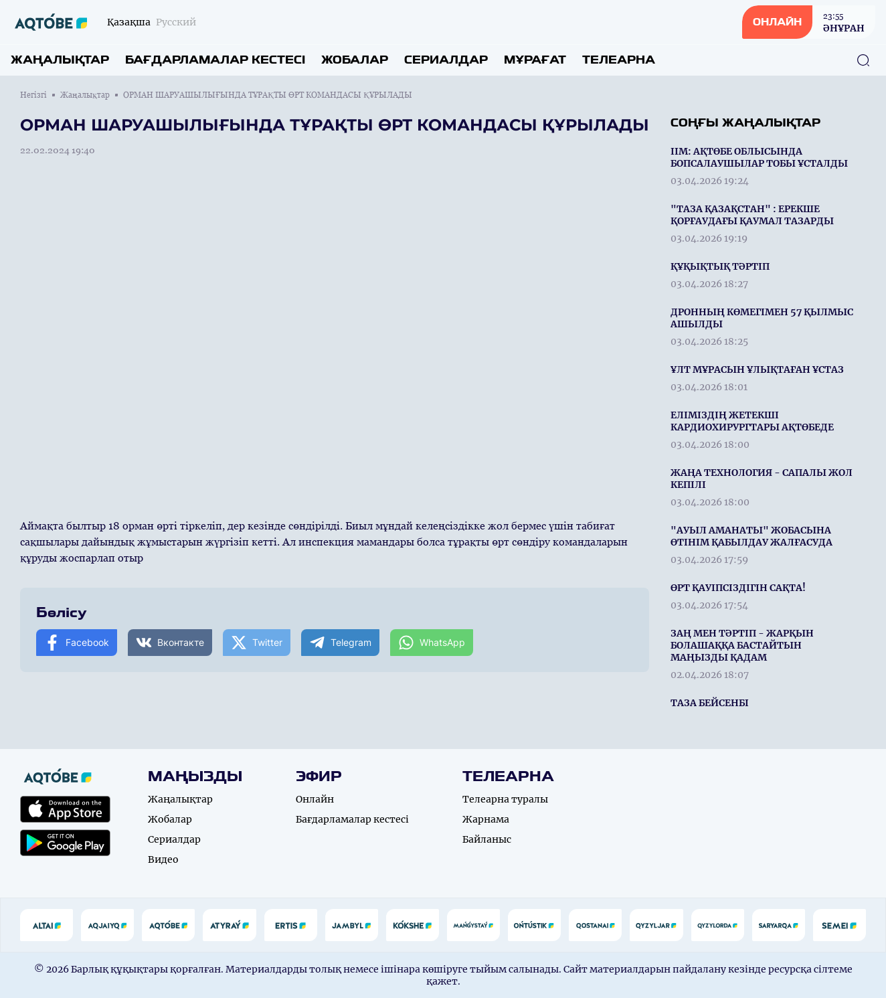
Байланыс (486, 839)
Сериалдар (446, 60)
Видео (163, 859)
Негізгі (33, 95)
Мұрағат (535, 60)
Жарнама (485, 819)
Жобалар (354, 60)
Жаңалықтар (60, 60)
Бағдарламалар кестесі (215, 60)
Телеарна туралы (505, 799)
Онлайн (315, 799)
